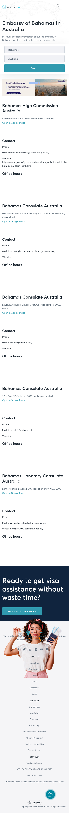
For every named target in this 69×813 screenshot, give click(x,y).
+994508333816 (34, 775)
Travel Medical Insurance (34, 731)
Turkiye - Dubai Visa (34, 744)
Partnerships (34, 725)
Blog (34, 675)
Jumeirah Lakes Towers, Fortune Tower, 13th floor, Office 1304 (34, 781)
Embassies (34, 719)
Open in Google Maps (13, 122)
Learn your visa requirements (22, 611)
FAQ (34, 681)
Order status (47, 6)
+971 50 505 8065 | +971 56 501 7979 (34, 769)
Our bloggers (34, 669)
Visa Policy (34, 713)
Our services (34, 707)
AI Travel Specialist (34, 738)
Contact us (34, 687)
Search (34, 68)
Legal (34, 694)
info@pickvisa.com (34, 763)
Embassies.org (34, 750)
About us (34, 663)
